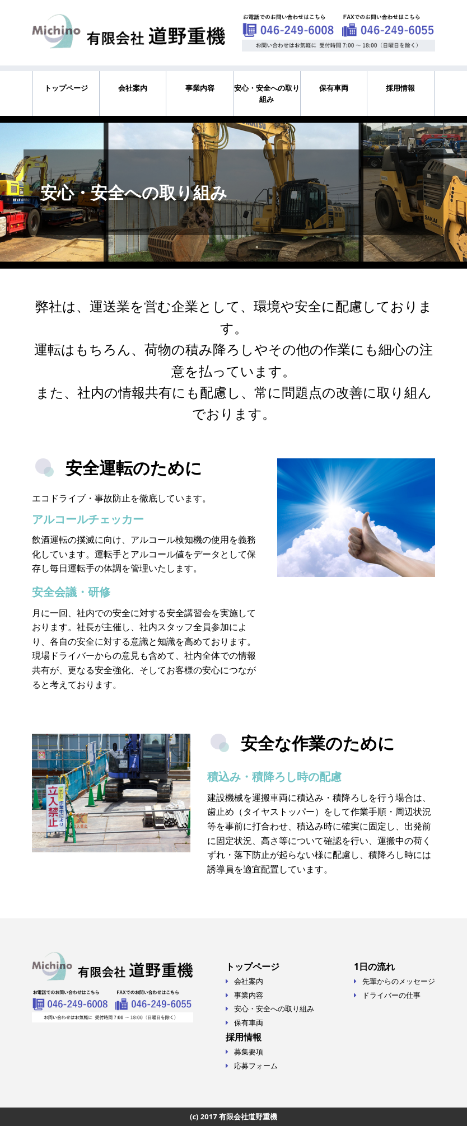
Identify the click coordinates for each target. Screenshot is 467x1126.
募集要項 (248, 1052)
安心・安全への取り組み (267, 93)
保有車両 (333, 88)
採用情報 (400, 88)
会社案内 (132, 88)
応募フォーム (256, 1066)
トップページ (66, 88)
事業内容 (199, 88)
